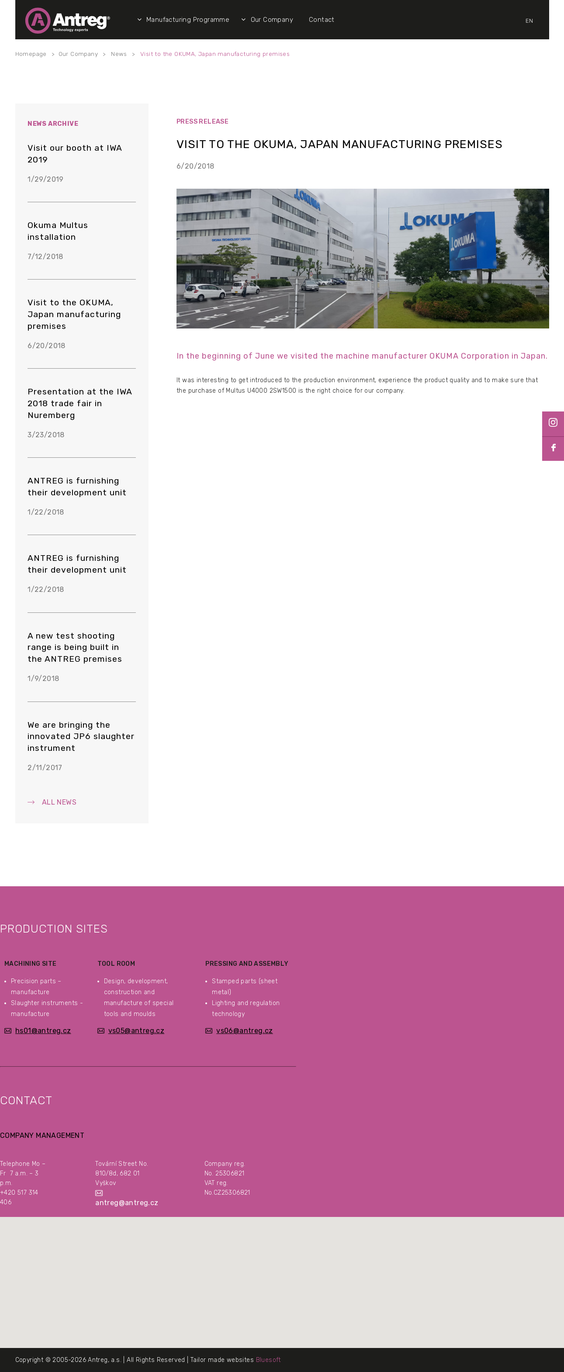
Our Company (78, 53)
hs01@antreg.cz (43, 1030)
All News (59, 802)
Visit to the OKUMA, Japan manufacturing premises (215, 53)
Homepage (31, 53)
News (119, 53)
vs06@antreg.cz (244, 1030)
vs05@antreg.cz (136, 1030)
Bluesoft (268, 1360)
